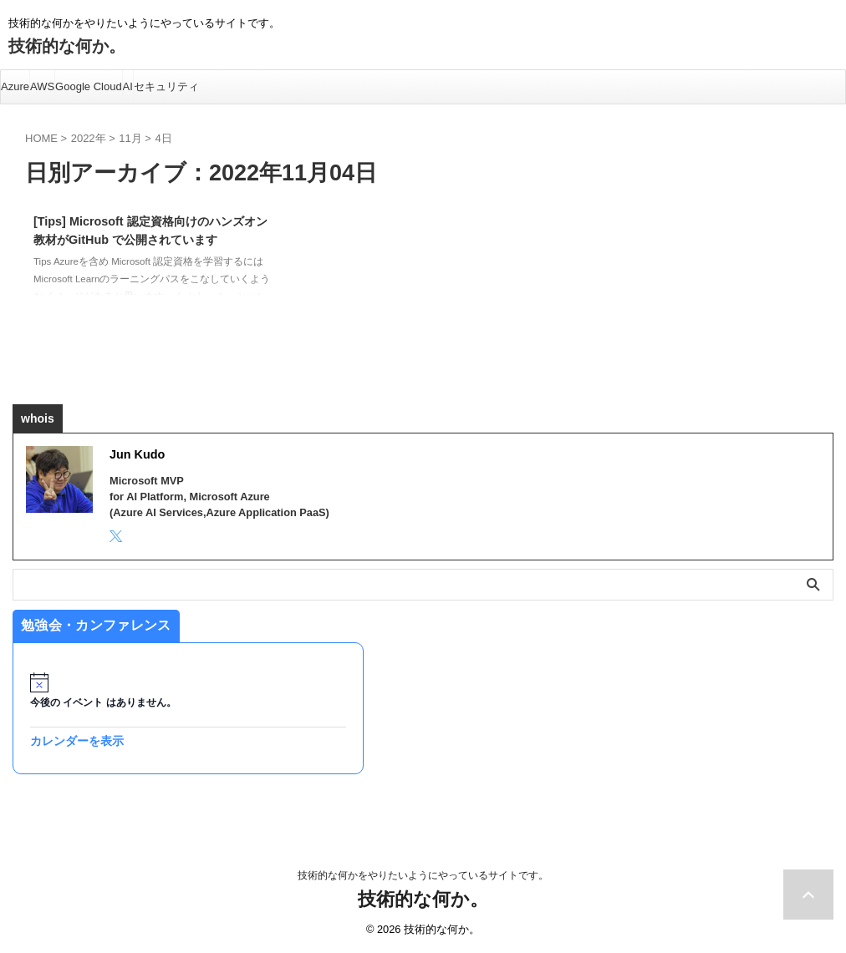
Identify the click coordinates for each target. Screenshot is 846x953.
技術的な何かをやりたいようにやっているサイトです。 (423, 875)
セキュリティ (166, 86)
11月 (130, 138)
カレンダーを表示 (77, 741)
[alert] (188, 691)
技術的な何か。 (66, 46)
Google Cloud (88, 86)
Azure (15, 86)
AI (128, 86)
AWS (42, 86)
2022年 (88, 138)
